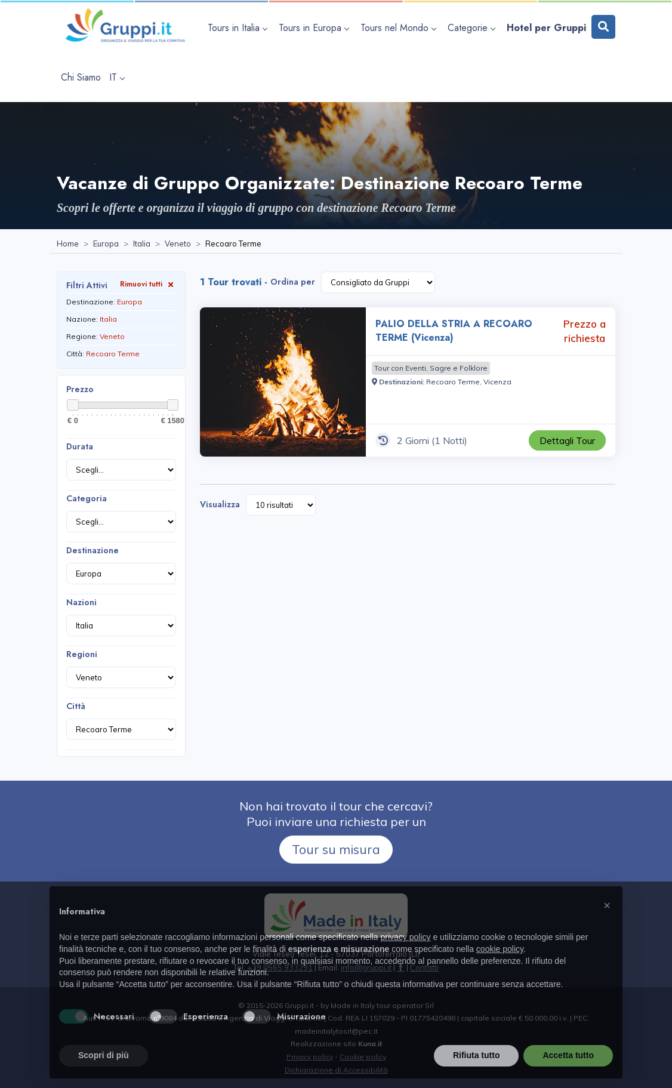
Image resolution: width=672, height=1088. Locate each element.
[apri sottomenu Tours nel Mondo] (399, 28)
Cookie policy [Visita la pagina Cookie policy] (363, 1056)
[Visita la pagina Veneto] (178, 244)
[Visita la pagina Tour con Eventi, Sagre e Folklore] (431, 368)
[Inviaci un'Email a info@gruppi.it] (366, 967)
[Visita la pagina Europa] (106, 244)
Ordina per (292, 282)
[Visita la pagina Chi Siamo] (81, 77)
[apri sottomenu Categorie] (473, 28)
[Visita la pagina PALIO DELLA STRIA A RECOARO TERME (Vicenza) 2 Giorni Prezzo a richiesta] (283, 382)
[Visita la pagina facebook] (401, 967)
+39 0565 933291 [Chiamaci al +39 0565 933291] (280, 967)
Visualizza (220, 504)
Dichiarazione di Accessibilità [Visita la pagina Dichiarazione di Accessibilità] (336, 1069)
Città (75, 706)
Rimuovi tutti (148, 283)
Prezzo (80, 389)
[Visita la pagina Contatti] (424, 967)
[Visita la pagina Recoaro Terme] (453, 381)
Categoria (86, 498)
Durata (79, 446)
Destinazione (92, 550)
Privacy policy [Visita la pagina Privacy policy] (309, 1056)
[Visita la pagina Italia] (141, 244)
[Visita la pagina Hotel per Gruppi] (546, 28)
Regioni (81, 654)
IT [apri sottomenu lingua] (116, 77)
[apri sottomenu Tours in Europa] (315, 28)
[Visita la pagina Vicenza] (497, 381)
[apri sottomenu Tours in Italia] (239, 28)
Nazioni (81, 602)
